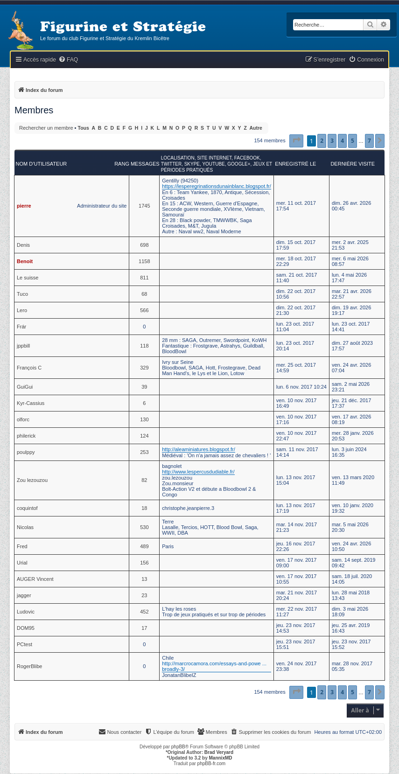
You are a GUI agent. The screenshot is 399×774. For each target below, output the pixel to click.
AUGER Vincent (35, 579)
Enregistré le (295, 164)
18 (144, 508)
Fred (22, 546)
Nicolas (25, 527)
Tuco (22, 294)
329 (144, 367)
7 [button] (369, 141)
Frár (21, 326)
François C (29, 367)
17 (144, 628)
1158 (144, 261)
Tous (83, 128)
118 (144, 346)
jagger (24, 595)
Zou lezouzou (32, 480)
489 (144, 546)
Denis (23, 245)
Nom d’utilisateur (41, 164)
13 (144, 579)
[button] (296, 140)
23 (144, 595)
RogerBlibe (29, 666)
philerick (26, 436)
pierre (24, 206)
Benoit (25, 261)
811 (144, 277)
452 (144, 611)
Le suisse (27, 277)
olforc (23, 419)
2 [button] (321, 141)
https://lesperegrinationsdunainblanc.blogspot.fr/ (216, 186)
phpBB (178, 746)
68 (144, 294)
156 (144, 562)
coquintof (27, 508)
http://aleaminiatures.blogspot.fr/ (198, 449)
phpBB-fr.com (211, 763)
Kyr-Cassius (30, 403)
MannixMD (220, 757)
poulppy (26, 452)
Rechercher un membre (46, 128)
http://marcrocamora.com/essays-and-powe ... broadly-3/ (214, 666)
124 (144, 436)
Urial (22, 562)
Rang (121, 164)
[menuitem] (68, 60)
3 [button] (332, 141)
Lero (22, 310)
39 (144, 387)
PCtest (24, 644)
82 (144, 480)
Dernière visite (352, 164)
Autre (256, 128)
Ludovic (26, 611)
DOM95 (26, 628)
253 (144, 452)
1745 (144, 206)
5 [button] (352, 141)
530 (144, 527)
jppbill (23, 346)
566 (144, 310)
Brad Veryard (218, 752)
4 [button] (342, 141)
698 (144, 245)
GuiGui (25, 387)
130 (144, 419)
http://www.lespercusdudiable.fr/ (198, 471)
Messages (145, 164)
